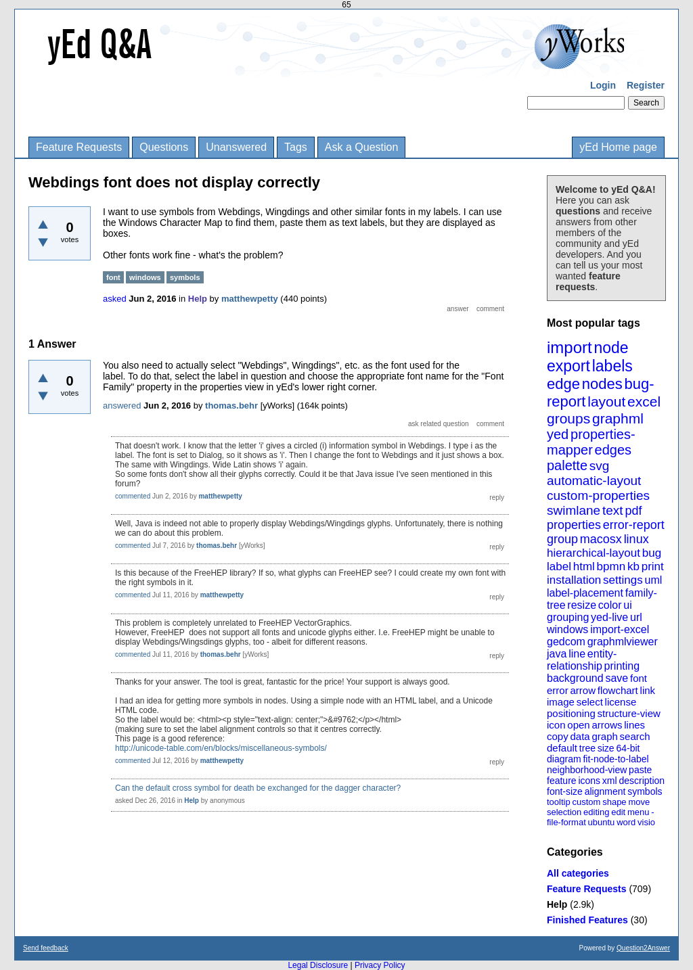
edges (613, 449)
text (612, 510)
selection (564, 812)
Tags (295, 147)
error (557, 690)
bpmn (611, 566)
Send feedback (45, 948)
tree (587, 748)
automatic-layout (594, 481)
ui (627, 605)
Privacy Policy (380, 965)
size (606, 748)
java (556, 654)
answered (122, 405)
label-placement (585, 593)
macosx (601, 539)
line (576, 654)
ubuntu (601, 822)
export (568, 366)
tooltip (559, 802)
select (590, 702)
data (579, 736)
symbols (644, 791)
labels (612, 366)
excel (644, 401)
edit (618, 812)
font (638, 678)
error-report (634, 525)
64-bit (628, 748)
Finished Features (587, 920)
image (561, 702)
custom (586, 802)
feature (562, 780)
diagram (564, 759)
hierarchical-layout (593, 553)
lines (634, 725)
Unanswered (236, 147)
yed (557, 434)
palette (567, 465)
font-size (565, 791)
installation (574, 580)
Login (603, 85)
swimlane (573, 510)
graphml (618, 418)
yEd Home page (618, 147)
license (621, 702)
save (616, 678)
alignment (605, 791)
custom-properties (598, 495)
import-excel (619, 629)
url (636, 617)
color (610, 605)
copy (557, 736)
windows (567, 629)
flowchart (618, 690)
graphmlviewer (622, 641)
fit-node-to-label (615, 759)
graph (604, 736)
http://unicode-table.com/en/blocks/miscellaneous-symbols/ (221, 748)
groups (568, 418)
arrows (606, 725)
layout (606, 401)
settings (623, 580)
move (639, 802)
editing (596, 812)
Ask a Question (362, 147)
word (626, 822)
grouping (568, 617)
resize (581, 605)
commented (132, 496)
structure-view (629, 713)
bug (651, 553)
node (611, 347)
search (635, 736)
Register (646, 85)
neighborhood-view (587, 769)
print (653, 566)
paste (640, 769)
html (584, 566)
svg (599, 466)
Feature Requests (79, 147)
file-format (566, 822)
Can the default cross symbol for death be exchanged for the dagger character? (258, 788)
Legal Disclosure (318, 965)
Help (557, 904)
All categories (578, 873)
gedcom (566, 641)
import (569, 347)
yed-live (609, 617)
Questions (163, 147)
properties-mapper (591, 442)
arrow (583, 690)
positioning (571, 713)
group (562, 539)
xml (609, 780)
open (578, 725)
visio (646, 822)
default (562, 748)
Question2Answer (643, 948)
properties (574, 525)
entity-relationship (582, 660)
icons (589, 780)
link (648, 690)
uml (653, 580)
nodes (602, 383)
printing (622, 666)
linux (636, 539)
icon (556, 725)
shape (614, 802)
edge (563, 383)
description (642, 780)
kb (633, 566)
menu (638, 812)
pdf (633, 510)
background (575, 678)
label (559, 566)
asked (115, 299)
